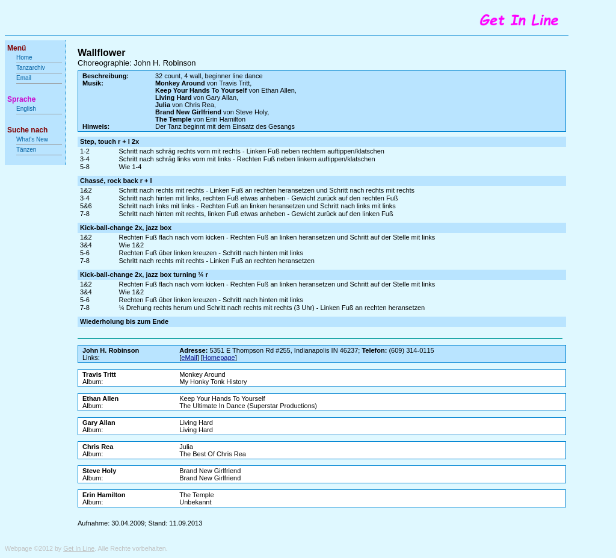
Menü (16, 48)
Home (24, 57)
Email (23, 78)
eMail (189, 357)
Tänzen (26, 149)
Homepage (219, 357)
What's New (33, 139)
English (26, 108)
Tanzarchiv (30, 67)
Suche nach (27, 130)
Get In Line (78, 548)
